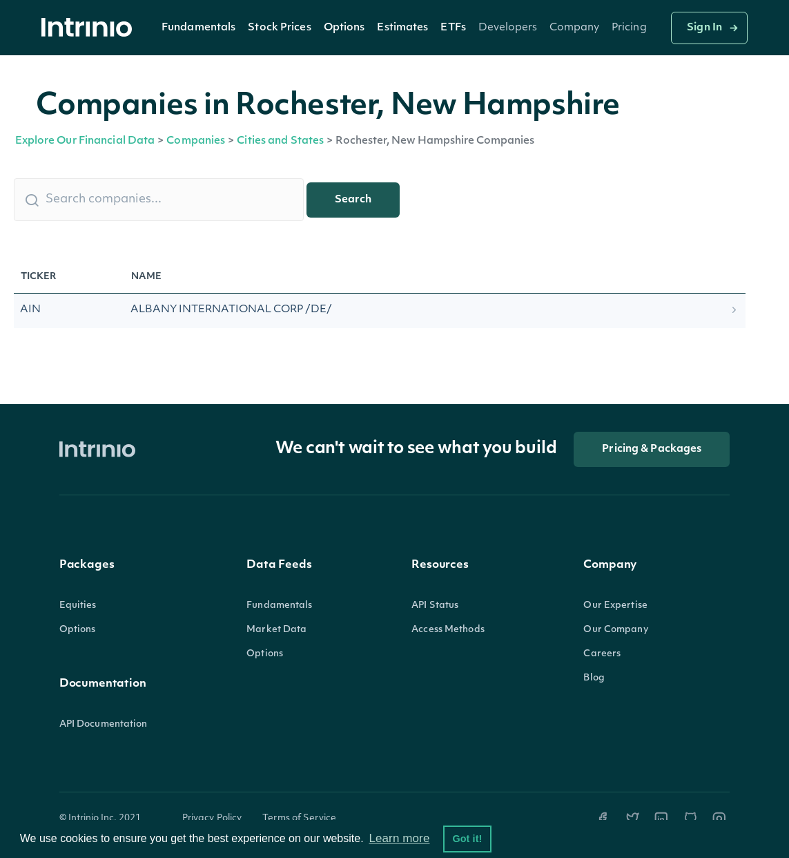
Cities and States (280, 141)
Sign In (704, 28)
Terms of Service (299, 818)
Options (344, 28)
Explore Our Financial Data (85, 141)
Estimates (402, 28)
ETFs (452, 28)
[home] (90, 28)
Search (353, 200)
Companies (195, 141)
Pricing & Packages (651, 449)
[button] (198, 27)
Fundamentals (198, 28)
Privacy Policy (212, 818)
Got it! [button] (467, 838)
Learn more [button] (399, 838)
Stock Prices (279, 28)
